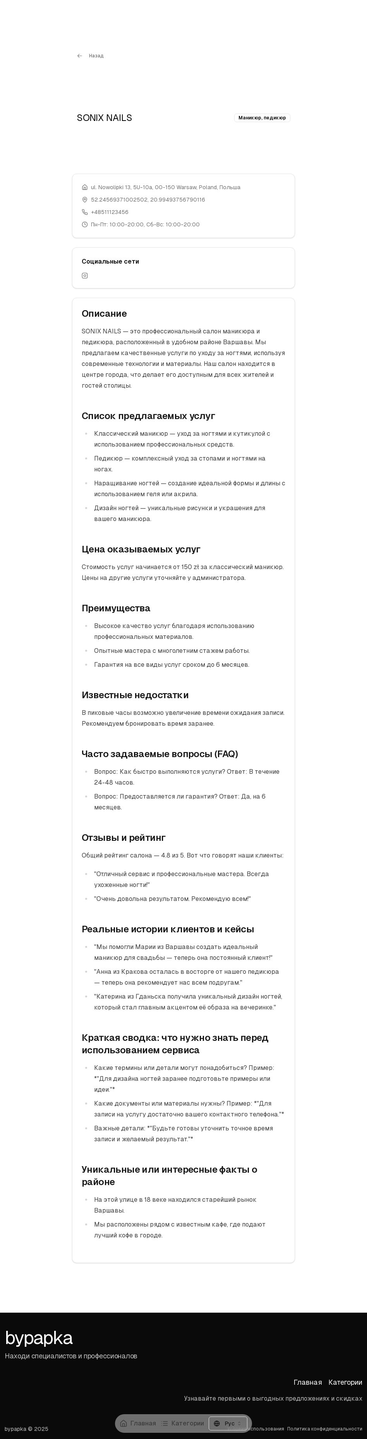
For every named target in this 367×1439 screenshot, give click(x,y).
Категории (182, 1423)
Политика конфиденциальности (324, 1429)
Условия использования (255, 1429)
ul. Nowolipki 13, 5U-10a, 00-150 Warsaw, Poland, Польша (165, 187)
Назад (90, 56)
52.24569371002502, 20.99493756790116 (148, 200)
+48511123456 (110, 212)
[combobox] (228, 1423)
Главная (138, 1423)
